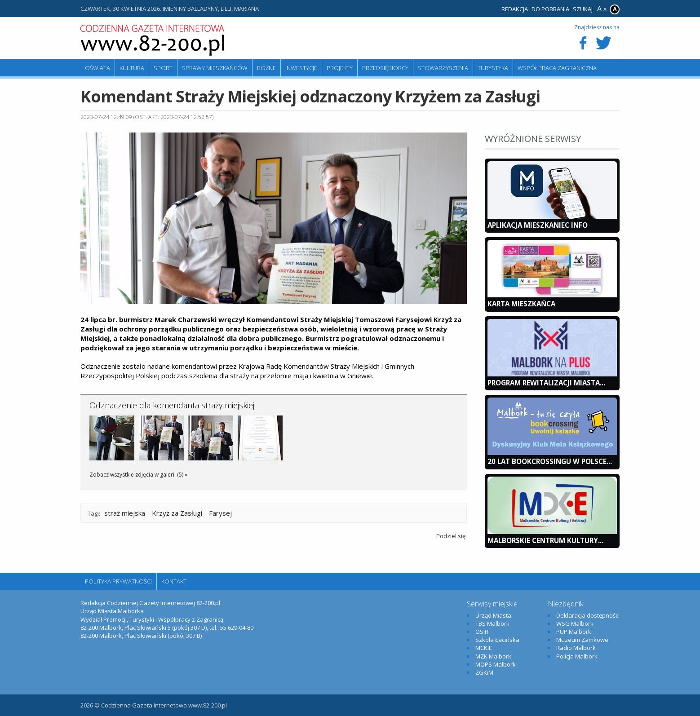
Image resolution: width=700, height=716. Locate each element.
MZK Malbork (493, 656)
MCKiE (483, 648)
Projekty (340, 68)
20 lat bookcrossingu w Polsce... (549, 461)
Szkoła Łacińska (497, 640)
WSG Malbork (575, 623)
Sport (163, 68)
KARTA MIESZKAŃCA (521, 303)
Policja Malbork (577, 656)
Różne (266, 68)
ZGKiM (484, 672)
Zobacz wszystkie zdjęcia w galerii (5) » (138, 474)
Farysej (220, 512)
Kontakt (173, 581)
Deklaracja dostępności (588, 615)
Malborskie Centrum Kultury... (545, 540)
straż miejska (124, 512)
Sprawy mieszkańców (215, 68)
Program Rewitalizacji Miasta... (546, 382)
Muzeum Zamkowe (582, 640)
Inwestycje (301, 68)
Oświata (97, 68)
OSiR (481, 632)
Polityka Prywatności (118, 581)
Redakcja (514, 9)
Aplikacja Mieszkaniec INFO (537, 225)
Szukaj (583, 9)
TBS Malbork (492, 623)
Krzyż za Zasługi (177, 512)
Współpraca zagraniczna (557, 68)
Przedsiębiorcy (385, 68)
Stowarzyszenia (443, 68)
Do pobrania (550, 9)
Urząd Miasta (493, 615)
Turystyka (493, 68)
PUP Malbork (573, 632)
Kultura (132, 68)
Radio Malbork (576, 648)
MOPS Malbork (495, 664)
